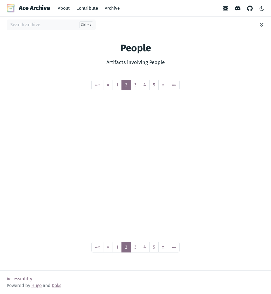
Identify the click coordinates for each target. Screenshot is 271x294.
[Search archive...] (51, 25)
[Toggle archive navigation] (262, 25)
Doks (56, 285)
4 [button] (144, 85)
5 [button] (154, 85)
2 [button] (126, 85)
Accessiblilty (19, 278)
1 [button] (117, 85)
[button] (97, 85)
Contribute (87, 8)
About (64, 8)
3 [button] (135, 85)
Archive (112, 8)
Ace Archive (28, 8)
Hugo (36, 285)
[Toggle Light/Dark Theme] (262, 8)
